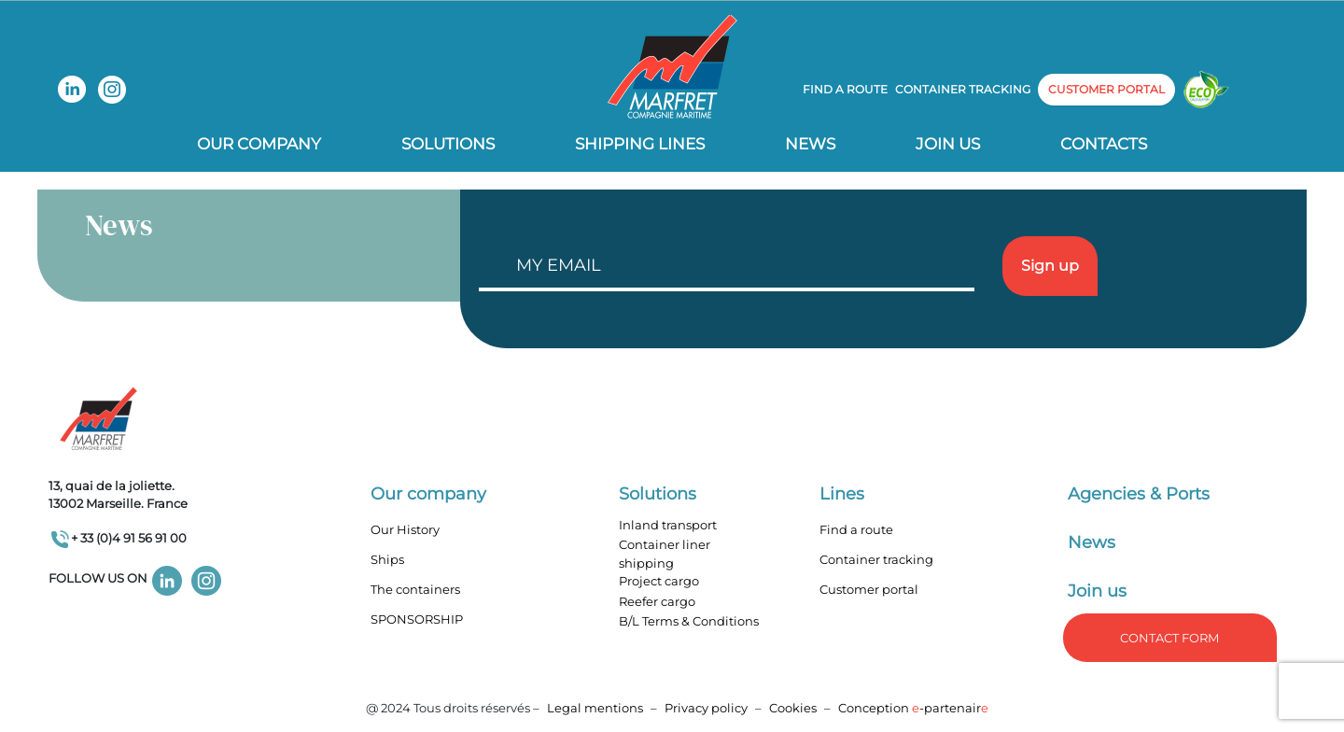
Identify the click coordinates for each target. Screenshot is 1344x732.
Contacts (1103, 143)
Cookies (793, 707)
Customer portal (868, 589)
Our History (405, 529)
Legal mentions (595, 707)
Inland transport (668, 524)
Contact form (1169, 637)
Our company (259, 143)
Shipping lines (640, 143)
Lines (841, 494)
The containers (415, 589)
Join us (948, 143)
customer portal (1106, 89)
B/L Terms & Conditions (689, 620)
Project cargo (659, 580)
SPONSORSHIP (417, 619)
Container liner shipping (664, 553)
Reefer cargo (657, 601)
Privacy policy (707, 707)
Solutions (448, 143)
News (810, 143)
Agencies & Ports (1139, 494)
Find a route (845, 89)
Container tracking (962, 89)
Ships (387, 559)
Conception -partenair (913, 707)
